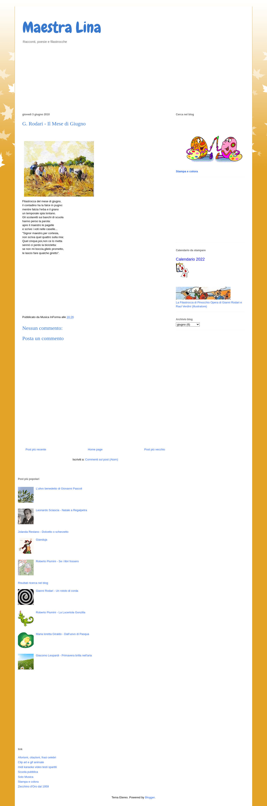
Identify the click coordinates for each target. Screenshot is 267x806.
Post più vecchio (154, 449)
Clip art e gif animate (31, 762)
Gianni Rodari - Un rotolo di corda (57, 590)
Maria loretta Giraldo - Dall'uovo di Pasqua (62, 634)
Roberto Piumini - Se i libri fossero (57, 561)
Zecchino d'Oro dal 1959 (33, 786)
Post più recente (36, 449)
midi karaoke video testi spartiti (37, 767)
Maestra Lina (61, 27)
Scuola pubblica (28, 771)
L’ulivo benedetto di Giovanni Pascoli (59, 488)
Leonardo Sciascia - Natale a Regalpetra (61, 510)
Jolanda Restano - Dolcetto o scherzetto (43, 531)
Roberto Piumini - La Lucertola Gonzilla (60, 612)
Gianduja (41, 539)
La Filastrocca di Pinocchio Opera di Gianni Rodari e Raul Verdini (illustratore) (209, 302)
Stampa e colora (28, 781)
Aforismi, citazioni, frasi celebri (37, 757)
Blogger (150, 797)
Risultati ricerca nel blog (33, 583)
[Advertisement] (133, 77)
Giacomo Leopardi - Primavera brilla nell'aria (64, 655)
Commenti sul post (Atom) (101, 459)
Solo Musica (25, 776)
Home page (95, 449)
